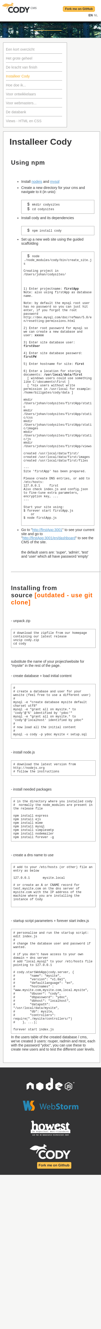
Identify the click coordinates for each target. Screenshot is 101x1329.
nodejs (36, 181)
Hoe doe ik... (16, 85)
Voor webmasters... (21, 103)
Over (23, 27)
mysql (55, 181)
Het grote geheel (19, 58)
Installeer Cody (18, 76)
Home (8, 27)
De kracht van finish (21, 67)
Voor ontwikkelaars (21, 94)
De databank (16, 112)
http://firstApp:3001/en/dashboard (49, 599)
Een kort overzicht (20, 49)
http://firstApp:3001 (47, 591)
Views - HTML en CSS (23, 121)
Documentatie (47, 27)
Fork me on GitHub (79, 9)
